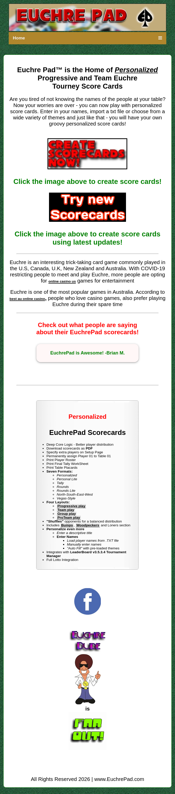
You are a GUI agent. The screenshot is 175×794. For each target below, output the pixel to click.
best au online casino (27, 299)
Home (19, 38)
